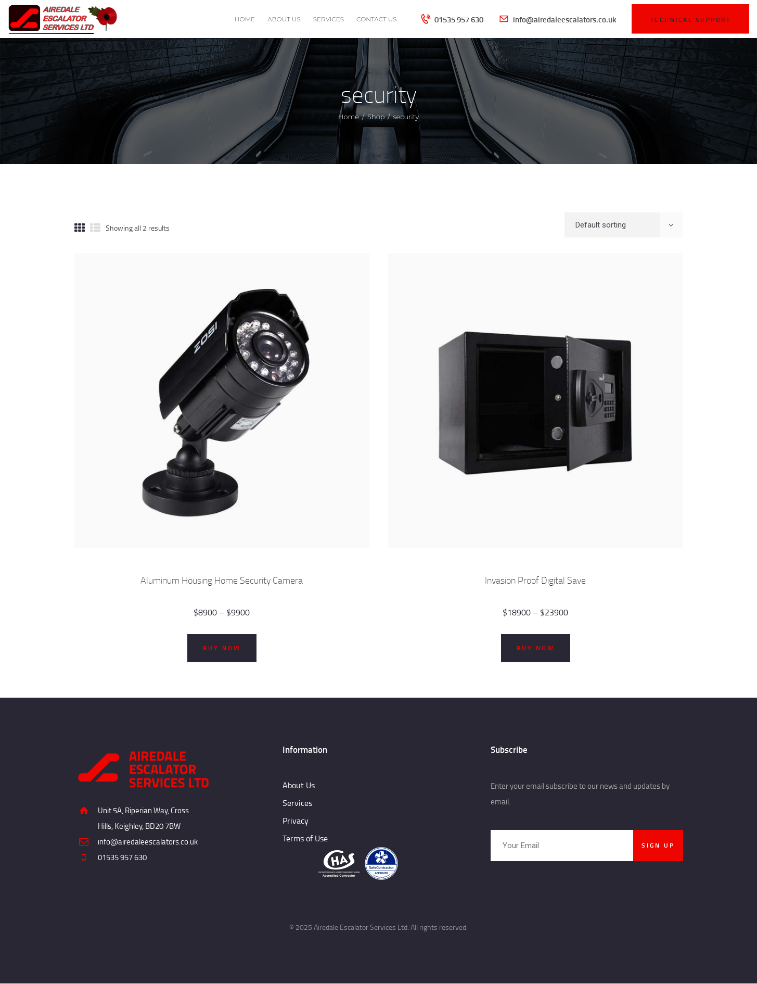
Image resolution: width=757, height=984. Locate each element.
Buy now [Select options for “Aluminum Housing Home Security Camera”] (222, 648)
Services (297, 803)
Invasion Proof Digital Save (535, 580)
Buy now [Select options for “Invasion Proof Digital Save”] (536, 648)
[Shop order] (623, 224)
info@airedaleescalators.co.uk (148, 841)
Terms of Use (305, 838)
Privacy (296, 820)
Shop (376, 116)
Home (348, 116)
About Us (299, 785)
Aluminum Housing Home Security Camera (221, 580)
